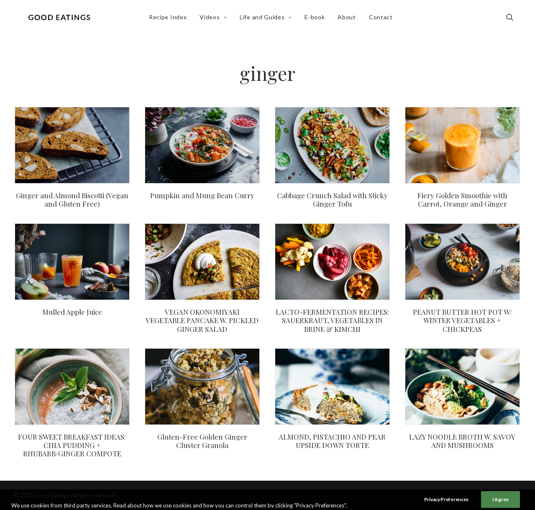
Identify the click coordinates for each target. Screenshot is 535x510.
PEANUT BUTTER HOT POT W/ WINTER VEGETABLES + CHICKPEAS (462, 320)
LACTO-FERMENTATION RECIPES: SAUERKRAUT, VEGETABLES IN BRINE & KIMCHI (332, 320)
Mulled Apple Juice (72, 311)
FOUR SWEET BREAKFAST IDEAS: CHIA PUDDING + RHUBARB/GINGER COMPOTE (72, 445)
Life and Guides (268, 19)
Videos (215, 19)
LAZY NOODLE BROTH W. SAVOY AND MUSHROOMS (462, 441)
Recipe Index (170, 19)
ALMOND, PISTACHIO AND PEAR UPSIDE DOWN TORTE (332, 441)
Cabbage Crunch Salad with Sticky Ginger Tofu (332, 199)
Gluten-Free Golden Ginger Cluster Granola (202, 441)
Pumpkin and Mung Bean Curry (202, 195)
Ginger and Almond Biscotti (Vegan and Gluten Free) (72, 199)
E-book (317, 19)
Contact (383, 19)
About (349, 19)
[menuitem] (170, 19)
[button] (513, 19)
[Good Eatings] (61, 19)
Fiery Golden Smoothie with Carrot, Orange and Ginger (462, 199)
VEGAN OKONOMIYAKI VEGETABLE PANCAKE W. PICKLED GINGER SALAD (202, 320)
